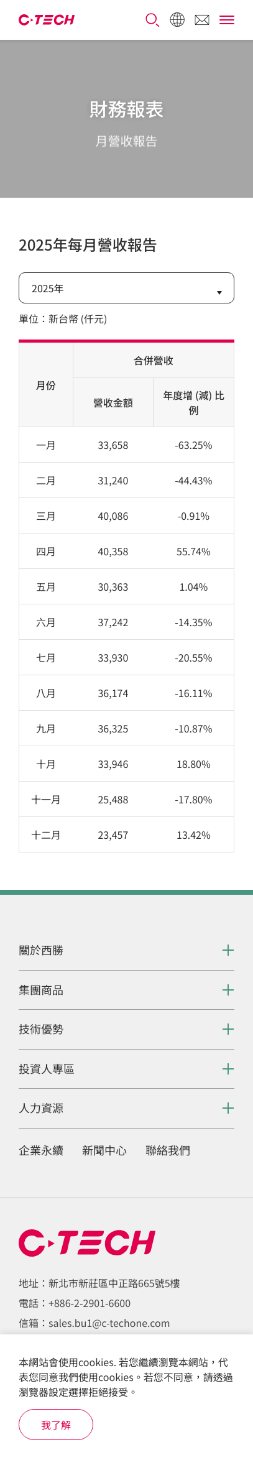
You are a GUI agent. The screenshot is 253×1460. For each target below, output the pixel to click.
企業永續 (41, 1150)
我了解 (56, 1424)
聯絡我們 (167, 1150)
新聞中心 (104, 1150)
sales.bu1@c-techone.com (109, 1322)
